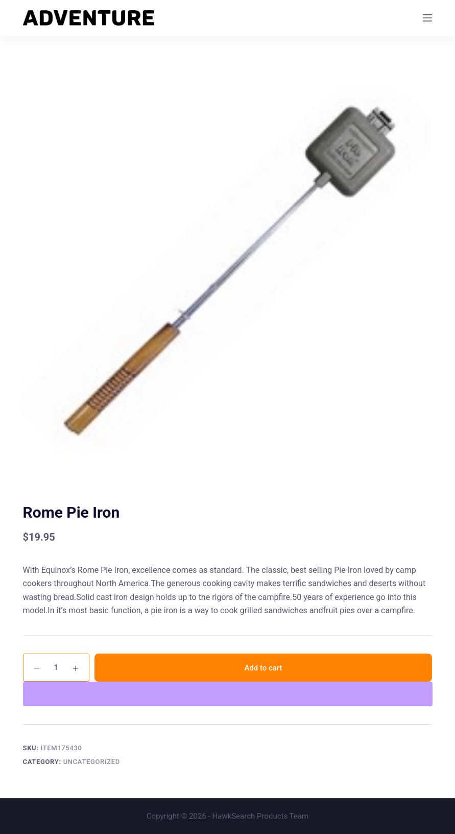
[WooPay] (228, 694)
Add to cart (263, 668)
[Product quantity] (56, 668)
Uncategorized (91, 762)
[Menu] (427, 17)
